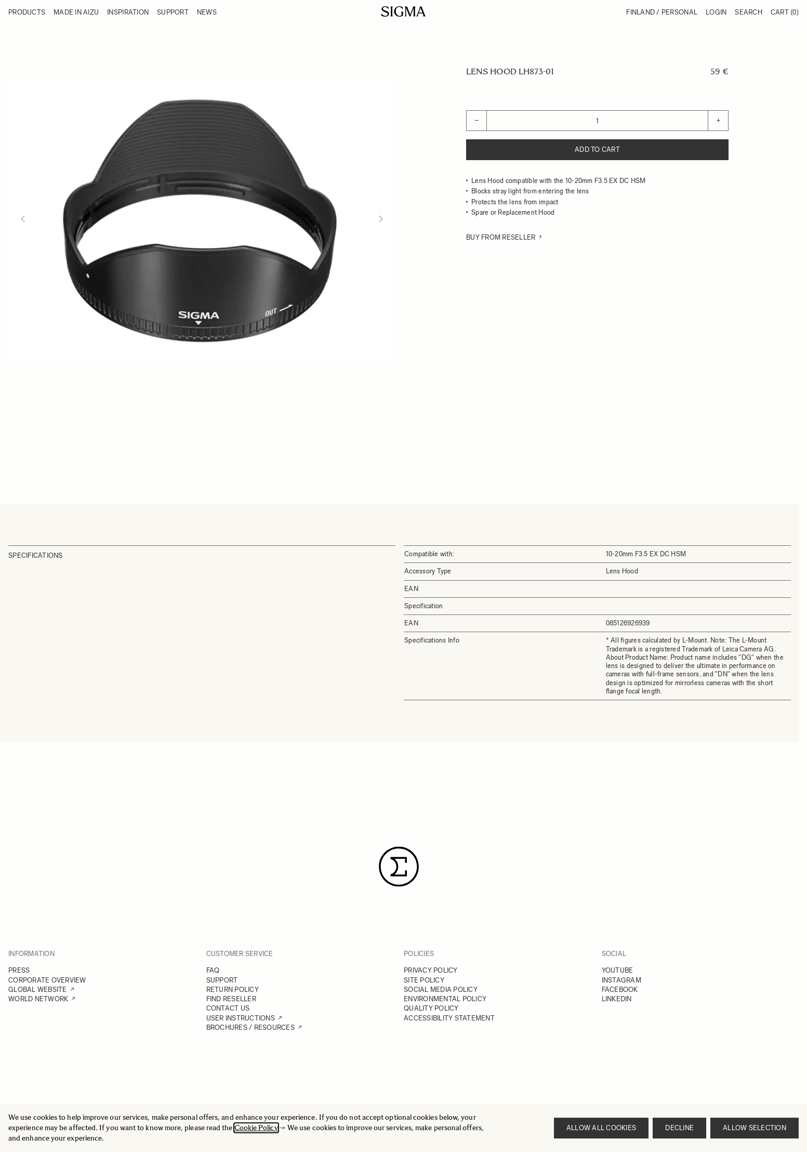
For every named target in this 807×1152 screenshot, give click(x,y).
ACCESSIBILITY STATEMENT (449, 1018)
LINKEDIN (617, 999)
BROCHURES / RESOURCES (250, 1027)
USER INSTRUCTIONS (240, 1018)
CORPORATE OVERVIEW (47, 980)
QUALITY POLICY (431, 1008)
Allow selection (754, 1128)
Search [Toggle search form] (748, 12)
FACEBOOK (620, 989)
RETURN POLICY (232, 989)
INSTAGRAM (621, 980)
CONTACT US (228, 1008)
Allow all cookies (601, 1128)
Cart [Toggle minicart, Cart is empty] (785, 12)
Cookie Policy (256, 1127)
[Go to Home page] (403, 11)
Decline (679, 1128)
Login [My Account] (716, 12)
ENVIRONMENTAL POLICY (445, 999)
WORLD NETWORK (38, 999)
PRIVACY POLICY (431, 970)
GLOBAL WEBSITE (37, 989)
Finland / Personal (661, 12)
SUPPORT (222, 980)
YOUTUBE (617, 970)
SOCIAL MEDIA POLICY (441, 989)
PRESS (19, 970)
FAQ (213, 970)
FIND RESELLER (231, 999)
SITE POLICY (424, 980)
